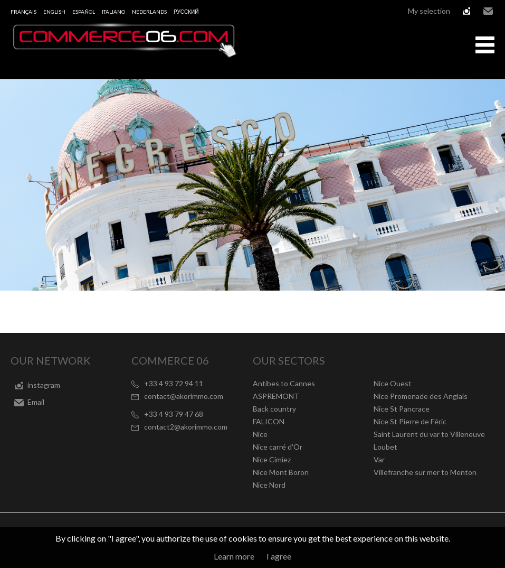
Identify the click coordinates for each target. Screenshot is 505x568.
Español (83, 11)
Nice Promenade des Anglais (421, 396)
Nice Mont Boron (281, 472)
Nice (260, 434)
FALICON (268, 421)
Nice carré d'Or (277, 446)
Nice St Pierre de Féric (410, 421)
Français (23, 11)
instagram (466, 11)
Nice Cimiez (272, 459)
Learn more (234, 556)
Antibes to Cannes (284, 383)
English (54, 11)
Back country (274, 408)
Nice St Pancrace (402, 408)
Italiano (113, 11)
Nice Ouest (393, 383)
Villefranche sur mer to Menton (425, 472)
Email (488, 11)
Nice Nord (269, 484)
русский (186, 11)
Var (379, 459)
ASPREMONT (276, 396)
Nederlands (149, 11)
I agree (278, 556)
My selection (429, 10)
